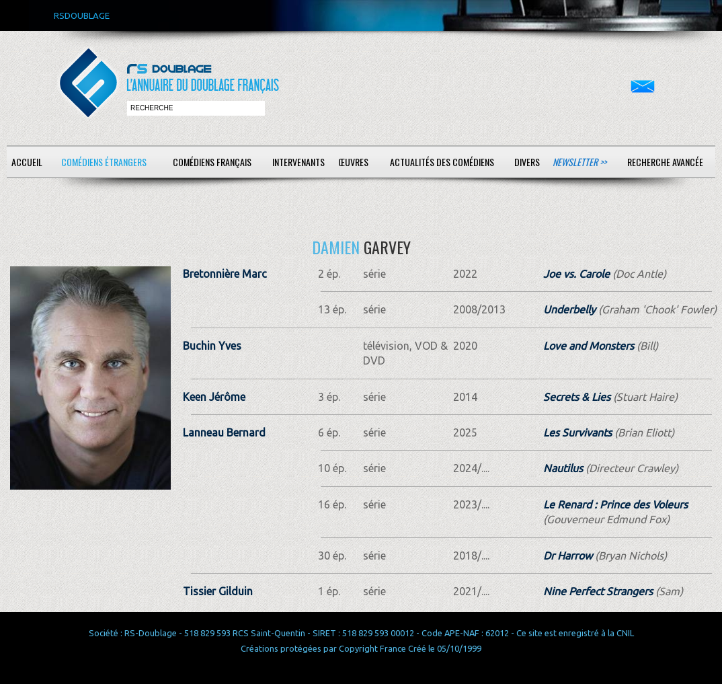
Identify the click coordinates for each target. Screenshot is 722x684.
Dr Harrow (567, 555)
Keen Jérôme (214, 397)
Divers (527, 162)
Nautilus (563, 468)
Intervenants (298, 162)
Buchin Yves (212, 346)
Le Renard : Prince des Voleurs (615, 504)
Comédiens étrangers (104, 162)
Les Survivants (577, 432)
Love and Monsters (588, 346)
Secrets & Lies (576, 397)
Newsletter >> (579, 162)
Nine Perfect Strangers (598, 591)
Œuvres (353, 162)
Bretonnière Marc (225, 274)
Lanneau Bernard (224, 432)
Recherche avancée (665, 162)
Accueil (26, 162)
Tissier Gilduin (218, 591)
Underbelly (569, 309)
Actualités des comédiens (442, 162)
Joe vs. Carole (576, 274)
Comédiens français (212, 162)
